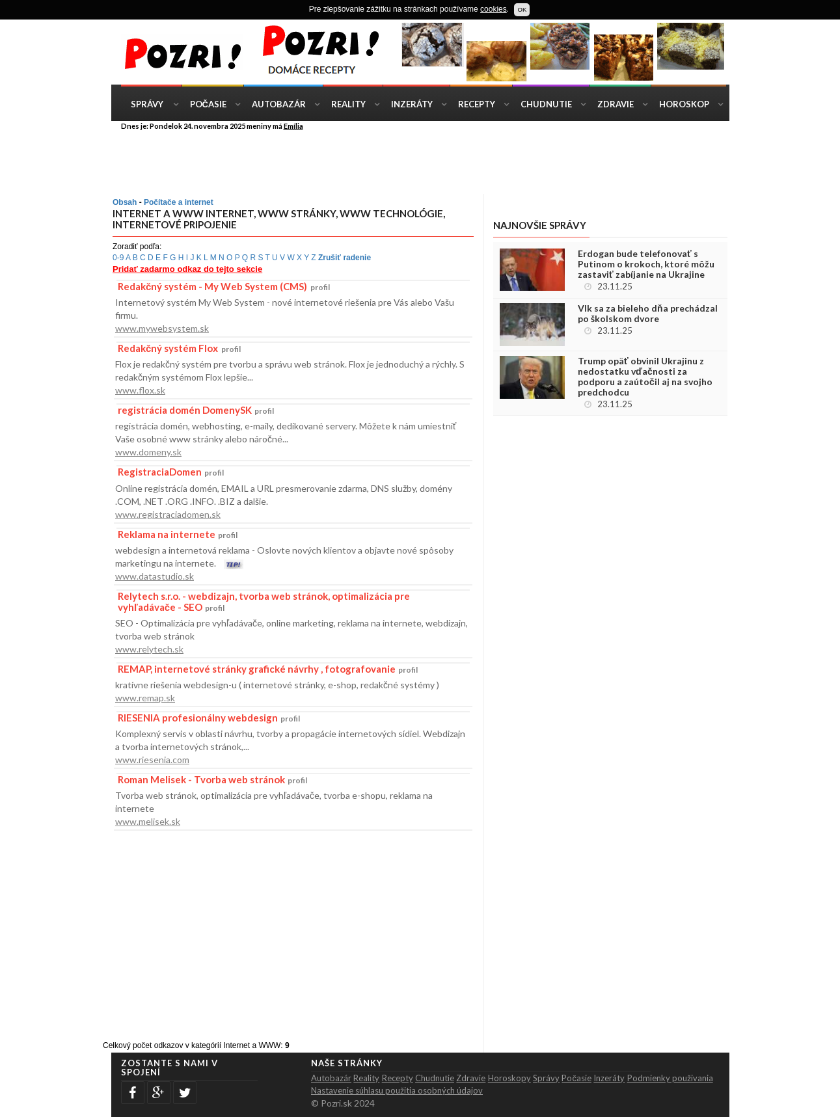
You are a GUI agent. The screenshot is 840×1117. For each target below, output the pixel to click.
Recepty (476, 104)
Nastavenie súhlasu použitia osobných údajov (397, 1090)
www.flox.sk (140, 390)
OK (521, 9)
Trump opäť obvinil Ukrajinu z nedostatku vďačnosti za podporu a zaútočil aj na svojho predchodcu (645, 376)
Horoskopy (509, 1078)
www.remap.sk (145, 697)
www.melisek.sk (147, 821)
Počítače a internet (178, 202)
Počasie (208, 104)
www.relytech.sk (149, 648)
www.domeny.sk (148, 451)
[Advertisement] (430, 161)
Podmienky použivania (670, 1078)
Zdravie (615, 104)
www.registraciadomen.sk (168, 514)
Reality (348, 104)
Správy (147, 104)
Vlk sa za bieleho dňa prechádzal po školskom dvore (648, 313)
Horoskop (684, 104)
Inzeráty (412, 104)
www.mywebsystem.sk (162, 328)
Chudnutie (546, 104)
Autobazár (279, 104)
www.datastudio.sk (154, 576)
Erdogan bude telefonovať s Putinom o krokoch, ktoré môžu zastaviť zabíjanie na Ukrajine (646, 264)
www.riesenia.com (152, 759)
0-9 (118, 257)
